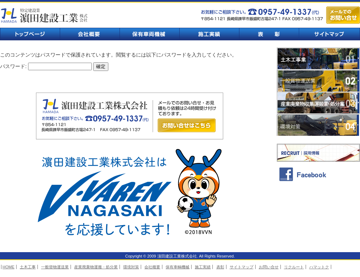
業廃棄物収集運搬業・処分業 (318, 103)
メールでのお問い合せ (343, 15)
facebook (318, 174)
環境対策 (318, 125)
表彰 (269, 34)
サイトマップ (329, 34)
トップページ (30, 34)
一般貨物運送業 (318, 81)
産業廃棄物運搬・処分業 (96, 267)
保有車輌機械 (149, 34)
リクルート (294, 267)
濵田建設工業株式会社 (45, 15)
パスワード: (46, 66)
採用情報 (318, 153)
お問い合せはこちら (187, 125)
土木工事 (28, 267)
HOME (8, 267)
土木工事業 (318, 59)
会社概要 (90, 34)
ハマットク (319, 267)
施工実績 (209, 34)
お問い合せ (269, 267)
